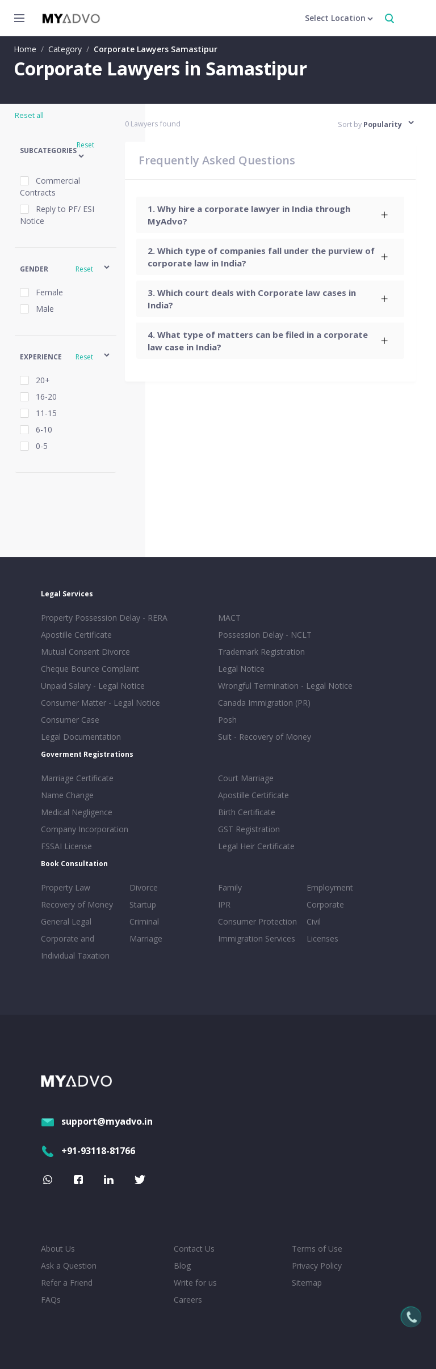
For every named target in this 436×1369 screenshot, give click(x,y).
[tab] (270, 215)
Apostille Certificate (76, 634)
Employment (330, 887)
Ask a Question (69, 1265)
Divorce (143, 887)
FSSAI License (66, 846)
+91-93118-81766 (88, 1151)
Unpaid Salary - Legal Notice (93, 685)
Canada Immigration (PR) (264, 702)
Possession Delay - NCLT (265, 634)
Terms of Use (317, 1248)
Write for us (195, 1282)
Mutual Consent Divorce (85, 651)
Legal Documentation (81, 736)
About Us (58, 1248)
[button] (65, 151)
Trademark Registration (261, 651)
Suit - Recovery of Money (264, 736)
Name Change (67, 795)
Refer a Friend (67, 1282)
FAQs (51, 1299)
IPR (224, 904)
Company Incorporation (84, 829)
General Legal (66, 921)
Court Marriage (246, 778)
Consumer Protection (257, 921)
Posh (227, 719)
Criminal (144, 921)
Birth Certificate (246, 812)
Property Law (65, 887)
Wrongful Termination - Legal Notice (285, 685)
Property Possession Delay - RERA (104, 617)
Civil (314, 921)
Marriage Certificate (77, 778)
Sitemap (307, 1282)
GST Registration (249, 829)
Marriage (145, 938)
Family (230, 887)
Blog (182, 1265)
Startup (142, 904)
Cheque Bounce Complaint (90, 668)
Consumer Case (70, 719)
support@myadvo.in (97, 1121)
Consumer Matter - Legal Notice (100, 702)
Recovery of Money (77, 904)
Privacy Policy (317, 1265)
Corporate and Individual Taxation (75, 947)
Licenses (322, 938)
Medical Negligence (76, 812)
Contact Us (194, 1248)
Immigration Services (256, 938)
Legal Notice (241, 668)
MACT (229, 617)
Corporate (325, 904)
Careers (188, 1299)
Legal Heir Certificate (256, 846)
